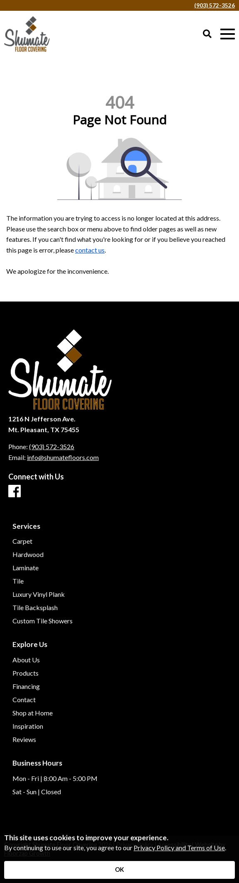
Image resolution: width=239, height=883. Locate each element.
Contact (24, 699)
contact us (90, 250)
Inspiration (27, 726)
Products (25, 673)
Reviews (24, 739)
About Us (26, 660)
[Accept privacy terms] (119, 870)
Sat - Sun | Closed (36, 791)
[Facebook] (14, 491)
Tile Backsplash (35, 607)
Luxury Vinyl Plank (38, 594)
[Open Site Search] (207, 34)
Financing (26, 686)
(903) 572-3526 (214, 5)
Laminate (25, 567)
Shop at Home (32, 713)
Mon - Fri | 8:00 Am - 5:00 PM (55, 778)
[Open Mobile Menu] (227, 34)
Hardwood (28, 554)
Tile (18, 581)
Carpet (22, 541)
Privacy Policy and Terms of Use (179, 847)
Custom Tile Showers (42, 621)
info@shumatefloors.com (63, 457)
